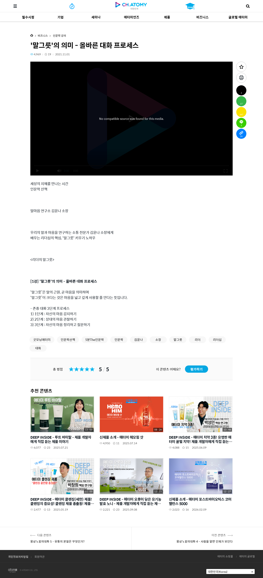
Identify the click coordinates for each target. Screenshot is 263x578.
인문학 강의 (59, 35)
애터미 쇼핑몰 (225, 556)
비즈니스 (43, 35)
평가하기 (196, 369)
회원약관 (40, 557)
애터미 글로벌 (247, 556)
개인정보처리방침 (18, 557)
